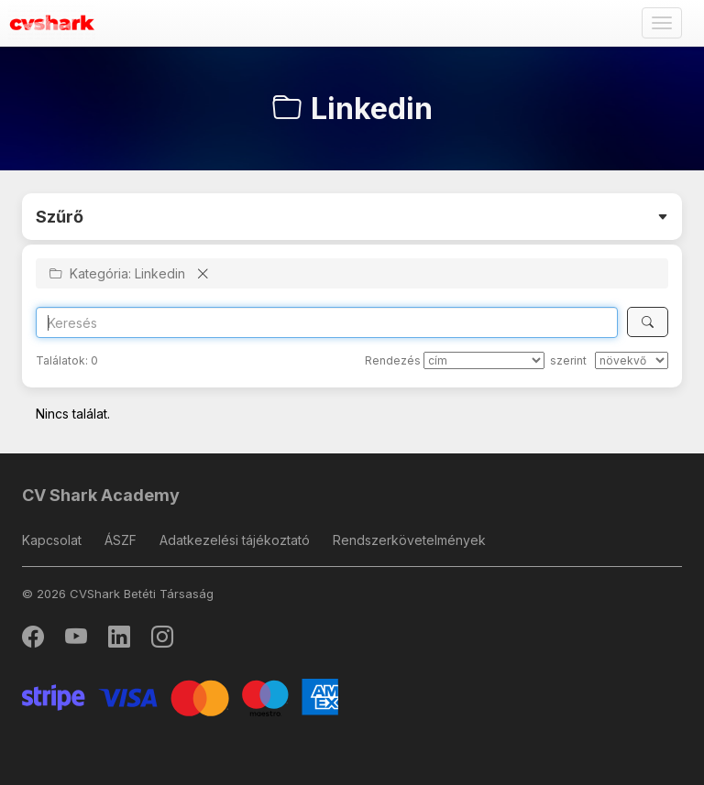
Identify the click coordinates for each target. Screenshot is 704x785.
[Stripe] (180, 696)
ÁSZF (120, 540)
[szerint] (631, 360)
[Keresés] (647, 322)
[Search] (327, 322)
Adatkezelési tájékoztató (235, 540)
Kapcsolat (52, 540)
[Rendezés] (484, 360)
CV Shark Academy (101, 495)
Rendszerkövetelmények (409, 540)
